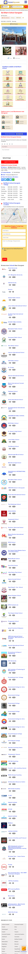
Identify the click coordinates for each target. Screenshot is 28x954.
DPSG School (11, 542)
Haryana (7, 10)
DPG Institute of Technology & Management (16, 670)
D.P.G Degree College (14, 740)
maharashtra (5, 941)
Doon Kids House (13, 565)
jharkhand (4, 936)
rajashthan (17, 949)
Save (19, 17)
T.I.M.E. (10, 795)
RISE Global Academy (14, 788)
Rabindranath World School (16, 454)
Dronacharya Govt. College (15, 677)
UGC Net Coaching (13, 761)
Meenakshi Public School (15, 328)
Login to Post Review (9, 162)
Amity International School (15, 399)
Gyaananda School (13, 519)
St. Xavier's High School (15, 431)
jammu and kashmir (19, 934)
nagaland (4, 946)
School (17, 10)
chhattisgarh (5, 929)
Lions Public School (13, 439)
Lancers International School (16, 352)
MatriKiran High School (14, 462)
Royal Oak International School (16, 494)
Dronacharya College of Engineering (14, 653)
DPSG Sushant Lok (13, 605)
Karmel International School (16, 645)
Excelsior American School (15, 527)
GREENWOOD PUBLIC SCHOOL (16, 415)
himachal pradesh (6, 934)
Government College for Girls (16, 687)
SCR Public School (13, 360)
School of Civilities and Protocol (17, 838)
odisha (16, 946)
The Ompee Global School (15, 613)
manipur (16, 941)
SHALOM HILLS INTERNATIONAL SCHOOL (16, 472)
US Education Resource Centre (16, 781)
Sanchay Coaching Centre (15, 747)
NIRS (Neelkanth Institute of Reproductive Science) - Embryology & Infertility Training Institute (17, 848)
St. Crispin (11, 367)
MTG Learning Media (14, 889)
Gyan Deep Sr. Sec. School (15, 587)
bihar (16, 926)
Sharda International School (16, 375)
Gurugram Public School (15, 337)
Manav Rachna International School (16, 535)
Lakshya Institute (12, 831)
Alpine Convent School (14, 579)
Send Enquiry (14, 24)
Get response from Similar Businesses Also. (12, 249)
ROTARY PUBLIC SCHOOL (15, 322)
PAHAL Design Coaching (15, 775)
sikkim (3, 951)
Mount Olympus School (14, 595)
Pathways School (13, 391)
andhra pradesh (5, 924)
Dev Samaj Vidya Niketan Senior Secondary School (17, 551)
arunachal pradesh (19, 924)
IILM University (12, 282)
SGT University (12, 660)
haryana (16, 931)
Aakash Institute (12, 802)
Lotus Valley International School (17, 305)
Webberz (10, 823)
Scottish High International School (15, 314)
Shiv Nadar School (13, 345)
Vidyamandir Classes (14, 754)
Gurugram (12, 10)
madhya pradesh (18, 939)
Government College (14, 695)
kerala (3, 939)
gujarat (3, 931)
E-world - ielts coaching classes (17, 768)
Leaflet (20, 222)
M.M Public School (13, 423)
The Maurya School (13, 446)
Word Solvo (11, 895)
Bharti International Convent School (16, 384)
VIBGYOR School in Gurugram (16, 487)
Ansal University (12, 268)
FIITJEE (10, 809)
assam (3, 926)
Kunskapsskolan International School (16, 408)
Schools (11, 265)
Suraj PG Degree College (15, 733)
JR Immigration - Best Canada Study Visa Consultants (16, 904)
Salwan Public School (14, 297)
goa (16, 929)
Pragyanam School (13, 621)
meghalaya (4, 944)
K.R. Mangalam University (15, 274)
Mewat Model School (14, 558)
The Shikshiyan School (14, 504)
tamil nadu (17, 951)
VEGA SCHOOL (12, 511)
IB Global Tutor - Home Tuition (16, 856)
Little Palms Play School (15, 572)
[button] (14, 214)
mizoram (17, 944)
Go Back (2, 10)
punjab (3, 949)
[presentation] (13, 254)
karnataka (17, 936)
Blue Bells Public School (15, 479)
